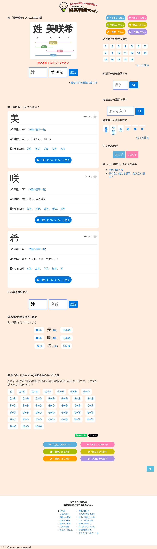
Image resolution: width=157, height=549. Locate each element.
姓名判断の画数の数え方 (84, 82)
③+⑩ (35, 391)
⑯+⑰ (26, 419)
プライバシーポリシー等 (89, 533)
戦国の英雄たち (85, 523)
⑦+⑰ (39, 398)
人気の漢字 (64, 514)
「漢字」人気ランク (138, 17)
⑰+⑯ (64, 419)
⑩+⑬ (64, 405)
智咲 (54, 208)
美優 (46, 148)
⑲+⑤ (26, 426)
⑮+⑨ (77, 412)
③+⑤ (22, 391)
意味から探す (65, 523)
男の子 (119, 154)
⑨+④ (13, 405)
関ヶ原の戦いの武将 (87, 526)
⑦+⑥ (13, 398)
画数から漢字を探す (115, 38)
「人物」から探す (138, 31)
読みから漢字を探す (115, 99)
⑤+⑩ (60, 391)
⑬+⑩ (26, 412)
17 (118, 59)
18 (125, 59)
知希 (54, 268)
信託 (128, 125)
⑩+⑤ (51, 405)
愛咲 (46, 208)
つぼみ (113, 130)
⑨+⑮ (39, 405)
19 (131, 59)
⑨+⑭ (26, 405)
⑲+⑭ (39, 426)
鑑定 (73, 72)
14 (145, 52)
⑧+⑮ (77, 398)
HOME (62, 511)
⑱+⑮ (90, 419)
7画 (55, 346)
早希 (46, 268)
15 (105, 59)
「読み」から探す (138, 24)
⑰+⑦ (51, 419)
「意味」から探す (116, 24)
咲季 (63, 208)
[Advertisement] (53, 95)
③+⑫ (48, 391)
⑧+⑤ (51, 398)
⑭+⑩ (51, 412)
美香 (54, 148)
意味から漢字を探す (115, 120)
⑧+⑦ (64, 398)
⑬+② (13, 412)
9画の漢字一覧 (37, 129)
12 (131, 52)
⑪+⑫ (90, 405)
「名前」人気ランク (116, 17)
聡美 (37, 148)
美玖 (29, 148)
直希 (37, 268)
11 (125, 52)
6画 (39, 346)
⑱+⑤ (77, 419)
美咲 (29, 208)
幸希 (29, 268)
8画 (39, 330)
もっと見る (143, 65)
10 (118, 52)
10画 (66, 330)
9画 (54, 330)
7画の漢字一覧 (37, 249)
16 (112, 59)
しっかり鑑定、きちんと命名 (120, 164)
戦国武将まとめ (85, 530)
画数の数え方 (116, 169)
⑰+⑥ (39, 419)
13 (138, 52)
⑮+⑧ (64, 412)
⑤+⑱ (73, 391)
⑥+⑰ (86, 391)
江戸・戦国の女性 (86, 520)
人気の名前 (64, 526)
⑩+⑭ (77, 405)
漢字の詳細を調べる (115, 73)
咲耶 (37, 208)
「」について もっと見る (53, 160)
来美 (63, 148)
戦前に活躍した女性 (87, 517)
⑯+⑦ (13, 419)
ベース (120, 128)
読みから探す (65, 520)
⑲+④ (13, 426)
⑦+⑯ (26, 398)
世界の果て (106, 128)
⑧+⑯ (90, 398)
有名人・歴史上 (66, 530)
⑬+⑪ (39, 412)
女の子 (132, 154)
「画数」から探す (116, 31)
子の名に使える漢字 (87, 514)
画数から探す (65, 517)
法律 (135, 125)
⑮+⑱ (90, 412)
